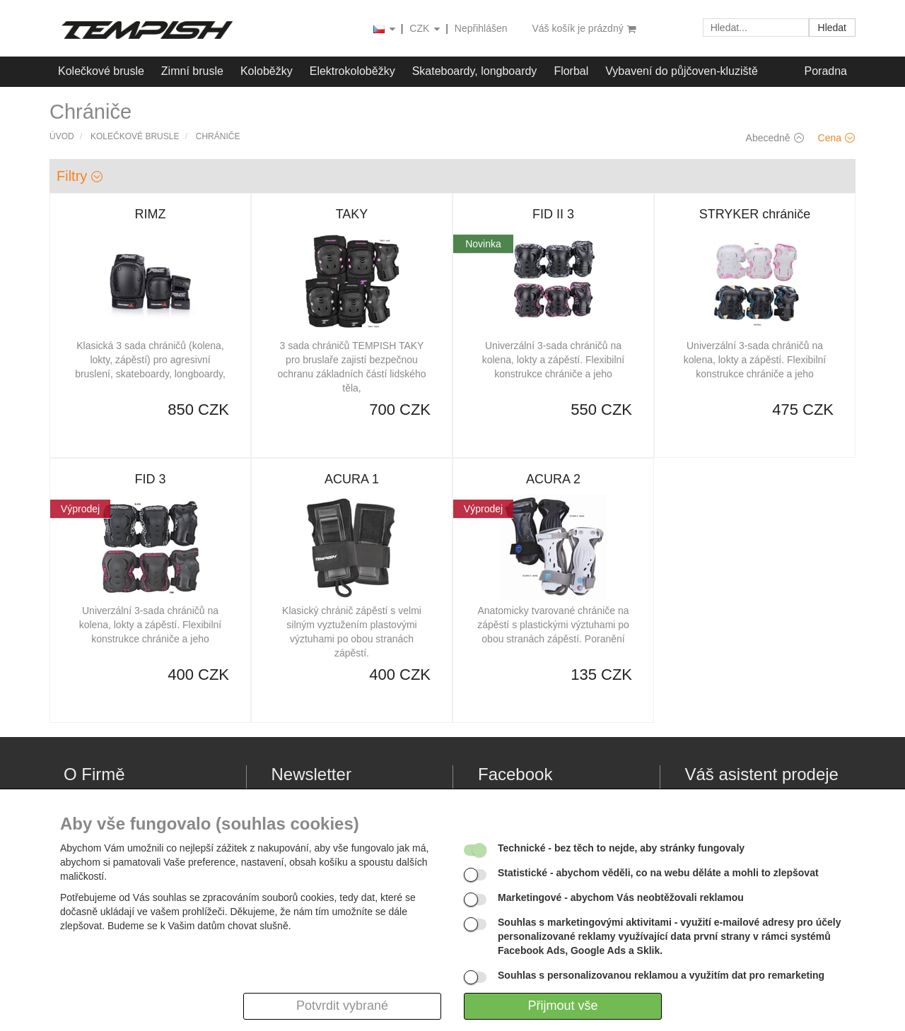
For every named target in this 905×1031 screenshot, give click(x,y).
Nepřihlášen (481, 28)
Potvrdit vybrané (342, 1005)
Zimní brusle (192, 71)
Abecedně (775, 137)
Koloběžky (266, 71)
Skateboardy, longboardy (474, 71)
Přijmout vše (562, 1005)
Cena (836, 137)
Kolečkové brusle (101, 71)
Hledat (832, 27)
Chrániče (218, 136)
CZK (425, 29)
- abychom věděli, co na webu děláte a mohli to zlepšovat (658, 872)
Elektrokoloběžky (352, 71)
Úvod (61, 136)
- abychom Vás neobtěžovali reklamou (621, 897)
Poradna (826, 71)
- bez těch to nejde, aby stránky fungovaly (621, 848)
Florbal (571, 71)
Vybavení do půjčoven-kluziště (681, 71)
